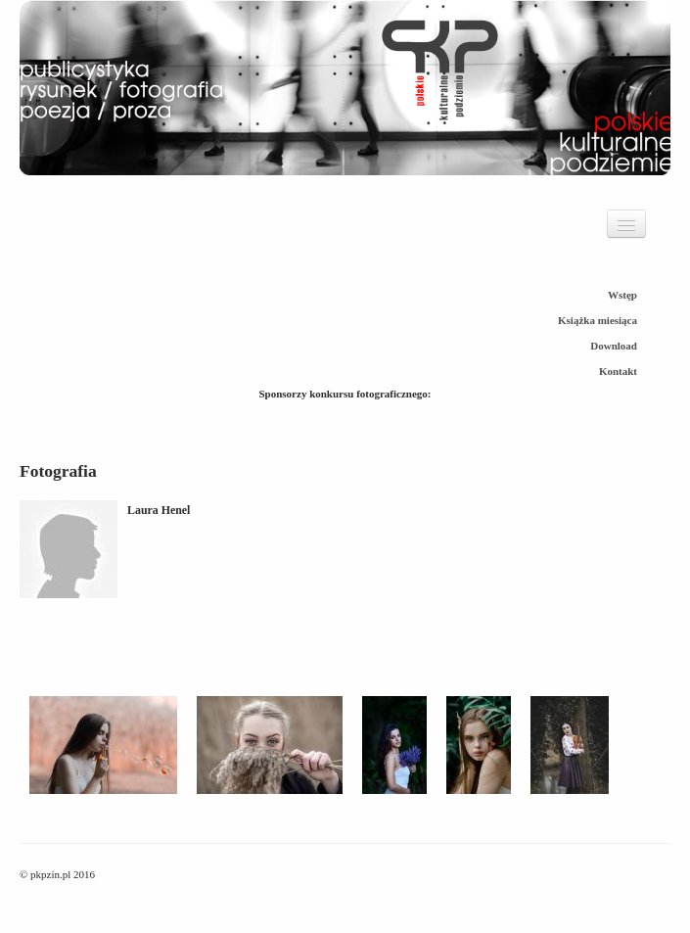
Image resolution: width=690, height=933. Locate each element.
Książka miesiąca (597, 320)
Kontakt (618, 371)
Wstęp (622, 295)
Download (613, 345)
